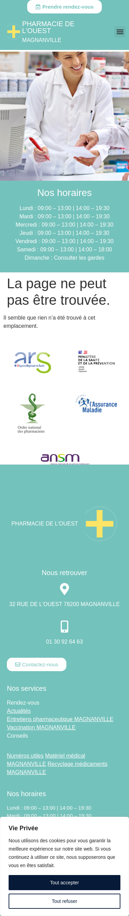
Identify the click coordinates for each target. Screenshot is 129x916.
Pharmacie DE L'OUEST (48, 27)
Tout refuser (64, 901)
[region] (64, 866)
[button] (120, 32)
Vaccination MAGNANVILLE (41, 727)
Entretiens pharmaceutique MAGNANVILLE (60, 719)
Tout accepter (64, 882)
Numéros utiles (25, 756)
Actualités (19, 711)
